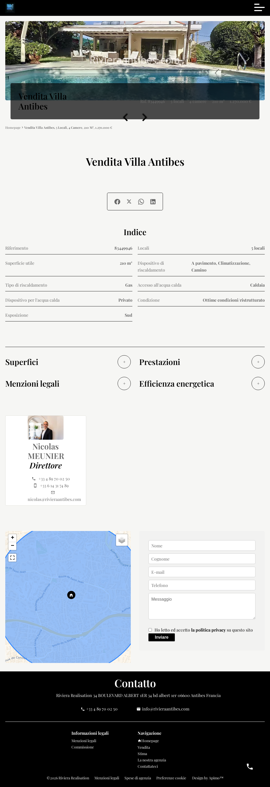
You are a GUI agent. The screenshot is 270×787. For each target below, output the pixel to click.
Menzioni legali (106, 777)
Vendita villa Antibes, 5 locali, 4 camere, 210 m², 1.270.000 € (68, 127)
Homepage (13, 127)
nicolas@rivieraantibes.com (54, 499)
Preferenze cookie (171, 777)
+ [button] (12, 538)
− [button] (12, 546)
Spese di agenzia (137, 777)
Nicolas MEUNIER (46, 451)
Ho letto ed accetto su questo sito (204, 630)
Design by (207, 777)
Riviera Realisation (74, 695)
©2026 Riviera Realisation (68, 777)
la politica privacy (208, 630)
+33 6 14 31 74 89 (54, 485)
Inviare (161, 637)
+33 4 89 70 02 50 (54, 478)
